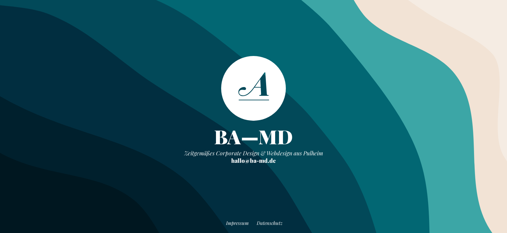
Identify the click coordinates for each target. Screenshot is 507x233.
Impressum (237, 223)
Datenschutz (270, 223)
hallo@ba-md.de (253, 160)
